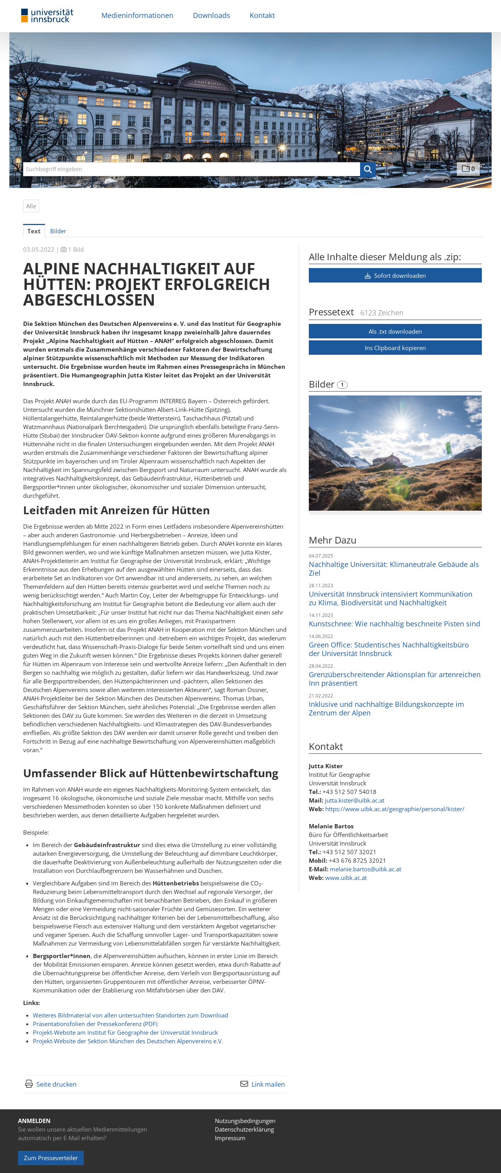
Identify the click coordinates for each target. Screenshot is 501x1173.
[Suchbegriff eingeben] (199, 169)
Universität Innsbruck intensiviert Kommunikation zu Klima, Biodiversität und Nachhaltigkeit (390, 598)
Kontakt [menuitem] (262, 15)
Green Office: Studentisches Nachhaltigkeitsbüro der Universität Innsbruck (389, 649)
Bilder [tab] (58, 231)
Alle (31, 206)
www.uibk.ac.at (346, 878)
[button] (368, 169)
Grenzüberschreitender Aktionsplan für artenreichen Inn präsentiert (395, 679)
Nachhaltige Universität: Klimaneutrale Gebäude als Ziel (394, 569)
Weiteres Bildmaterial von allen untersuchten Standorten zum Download (130, 1015)
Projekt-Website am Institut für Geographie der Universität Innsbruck (125, 1032)
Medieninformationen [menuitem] (137, 15)
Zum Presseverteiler (51, 1158)
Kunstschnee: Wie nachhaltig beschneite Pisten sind (394, 623)
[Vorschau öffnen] (395, 453)
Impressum (230, 1138)
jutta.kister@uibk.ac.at (354, 800)
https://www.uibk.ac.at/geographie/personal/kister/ (395, 809)
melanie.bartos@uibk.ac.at (365, 869)
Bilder (323, 383)
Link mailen (268, 1084)
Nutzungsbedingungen (245, 1121)
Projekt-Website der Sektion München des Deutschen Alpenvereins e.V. (128, 1041)
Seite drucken (56, 1084)
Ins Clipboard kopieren (395, 348)
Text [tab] (34, 231)
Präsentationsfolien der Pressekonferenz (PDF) (95, 1024)
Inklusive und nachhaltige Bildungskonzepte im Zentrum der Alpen (386, 708)
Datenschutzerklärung (244, 1129)
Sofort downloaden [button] (395, 275)
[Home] (47, 16)
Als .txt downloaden (395, 331)
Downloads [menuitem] (211, 15)
